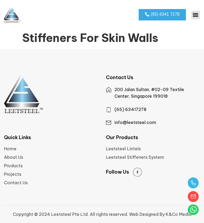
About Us (13, 157)
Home (10, 148)
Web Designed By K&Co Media (160, 214)
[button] (195, 15)
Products (13, 165)
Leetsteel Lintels (123, 148)
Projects (12, 174)
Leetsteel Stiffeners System (135, 157)
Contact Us (16, 182)
